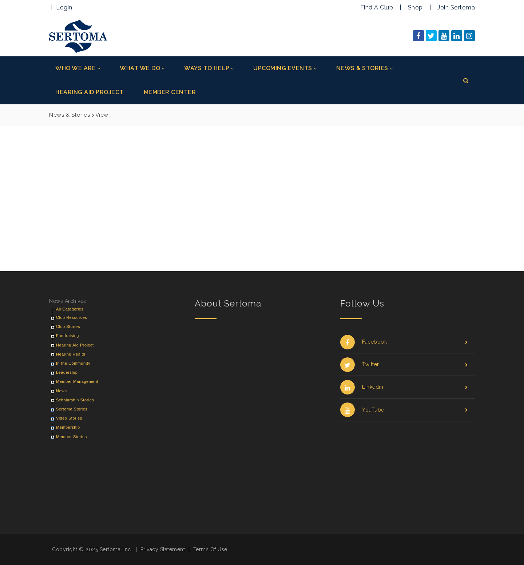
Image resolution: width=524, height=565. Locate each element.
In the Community (73, 363)
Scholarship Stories (75, 400)
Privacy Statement (162, 549)
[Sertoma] (78, 35)
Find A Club (376, 7)
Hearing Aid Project (75, 345)
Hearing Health (70, 354)
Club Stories (68, 326)
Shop (415, 7)
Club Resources (71, 317)
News (61, 391)
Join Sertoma (456, 7)
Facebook (404, 341)
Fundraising (67, 335)
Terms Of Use (210, 549)
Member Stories (71, 436)
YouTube (404, 409)
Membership (68, 427)
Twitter (404, 364)
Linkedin (404, 387)
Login (64, 7)
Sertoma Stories (71, 409)
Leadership (67, 372)
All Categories (69, 309)
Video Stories (69, 418)
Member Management (77, 381)
